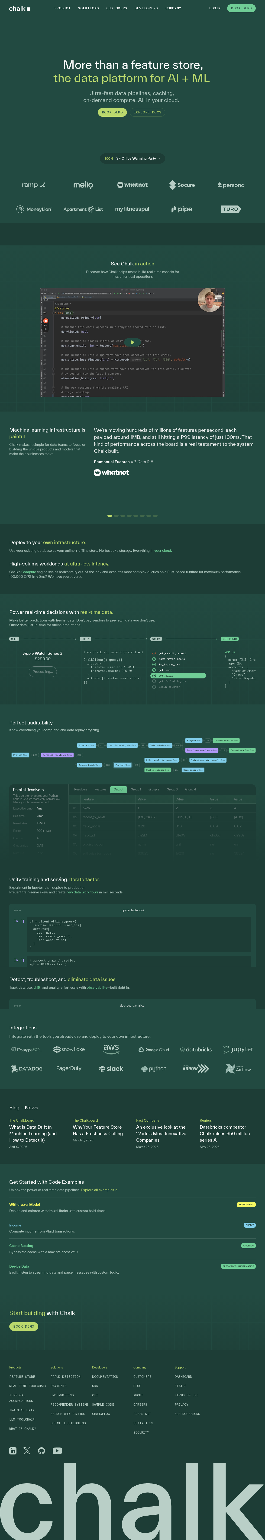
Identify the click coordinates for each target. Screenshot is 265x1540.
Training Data (21, 1410)
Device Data (19, 1266)
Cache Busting (21, 1246)
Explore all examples (99, 1190)
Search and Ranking (68, 1414)
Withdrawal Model (24, 1204)
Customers (116, 8)
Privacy (181, 1404)
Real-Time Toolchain (27, 1386)
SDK (95, 1386)
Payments (59, 1386)
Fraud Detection (66, 1376)
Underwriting (62, 1395)
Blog (137, 1386)
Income (15, 1225)
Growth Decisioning (68, 1423)
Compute (28, 572)
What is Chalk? (22, 1429)
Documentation (105, 1376)
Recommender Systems (70, 1404)
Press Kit (142, 1414)
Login (215, 8)
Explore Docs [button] (148, 112)
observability (97, 987)
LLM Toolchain (22, 1419)
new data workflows (82, 892)
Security (141, 1432)
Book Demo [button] (241, 8)
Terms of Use (186, 1395)
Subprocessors (187, 1414)
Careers (140, 1404)
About (138, 1395)
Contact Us (143, 1423)
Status (180, 1386)
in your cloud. (161, 550)
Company (173, 8)
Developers (146, 8)
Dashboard (183, 1376)
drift (37, 987)
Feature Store (22, 1376)
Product (63, 8)
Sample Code (103, 1404)
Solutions (88, 8)
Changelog (101, 1414)
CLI (95, 1395)
